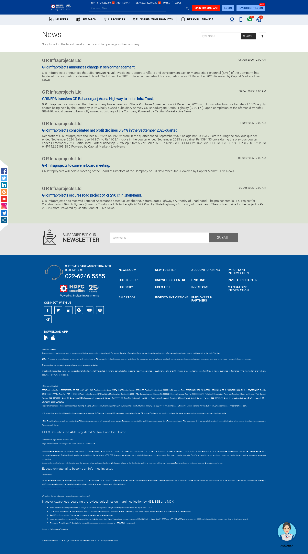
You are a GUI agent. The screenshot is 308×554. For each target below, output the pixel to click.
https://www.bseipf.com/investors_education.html (62, 488)
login (228, 7)
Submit (223, 237)
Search (248, 36)
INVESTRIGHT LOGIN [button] (251, 7)
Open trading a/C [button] (205, 7)
